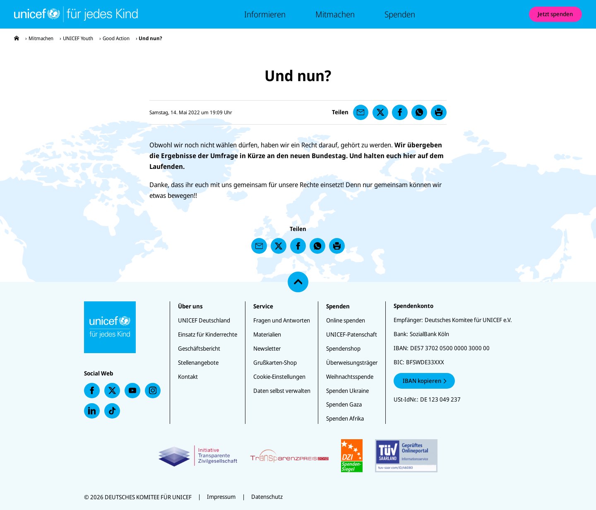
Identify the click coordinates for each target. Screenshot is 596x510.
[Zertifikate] (298, 455)
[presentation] (16, 38)
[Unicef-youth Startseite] (76, 14)
